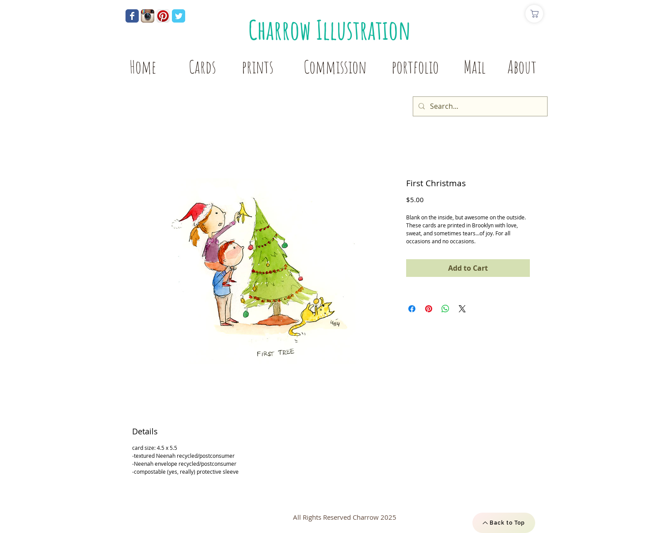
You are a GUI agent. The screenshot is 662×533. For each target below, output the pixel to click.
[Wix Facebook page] (132, 16)
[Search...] (479, 106)
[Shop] (534, 14)
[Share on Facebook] (412, 308)
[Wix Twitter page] (178, 16)
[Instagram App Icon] (147, 16)
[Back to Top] (503, 523)
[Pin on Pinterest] (428, 308)
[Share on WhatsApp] (445, 308)
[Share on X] (462, 308)
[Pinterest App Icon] (163, 16)
